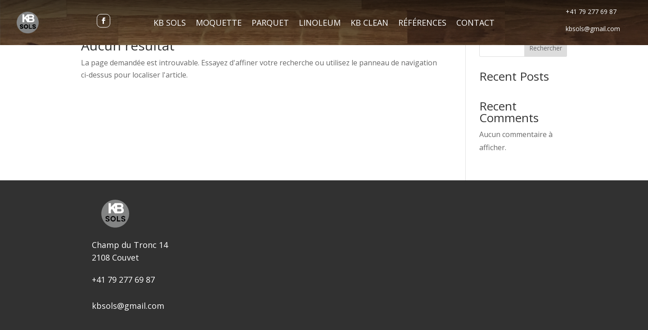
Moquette (219, 23)
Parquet (270, 23)
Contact (475, 23)
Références (422, 23)
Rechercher (545, 48)
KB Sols (169, 23)
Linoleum (320, 23)
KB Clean (369, 23)
